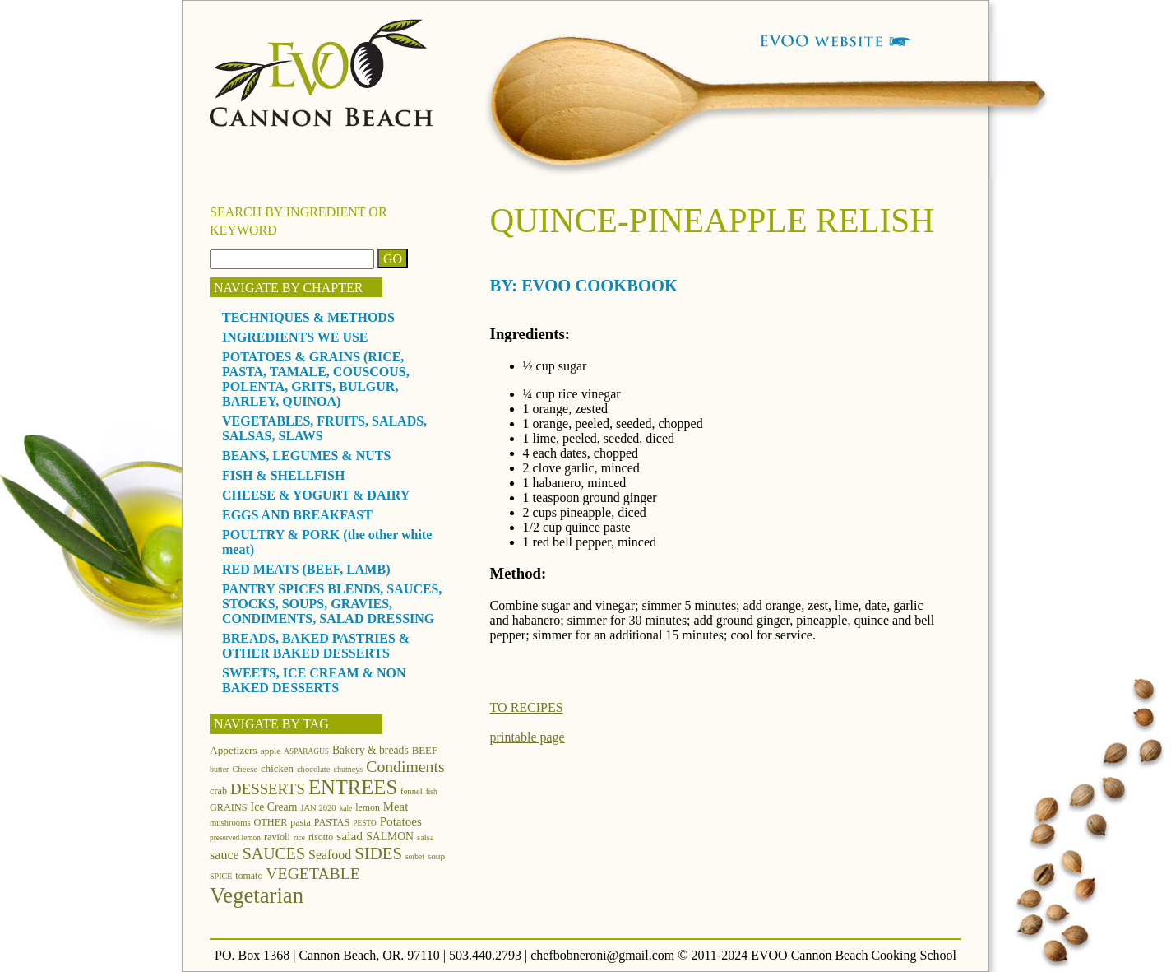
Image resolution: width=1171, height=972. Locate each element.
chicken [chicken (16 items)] (277, 768)
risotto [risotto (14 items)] (320, 837)
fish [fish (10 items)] (431, 792)
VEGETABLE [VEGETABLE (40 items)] (313, 873)
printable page (527, 737)
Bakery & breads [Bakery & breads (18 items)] (370, 750)
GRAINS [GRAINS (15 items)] (229, 807)
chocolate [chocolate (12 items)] (314, 769)
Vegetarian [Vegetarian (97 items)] (256, 895)
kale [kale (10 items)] (346, 808)
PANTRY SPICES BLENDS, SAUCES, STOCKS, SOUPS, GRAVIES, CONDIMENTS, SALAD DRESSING (332, 604)
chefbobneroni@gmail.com (602, 955)
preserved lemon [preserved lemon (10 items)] (235, 838)
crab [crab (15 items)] (218, 791)
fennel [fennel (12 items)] (411, 791)
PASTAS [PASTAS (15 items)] (332, 822)
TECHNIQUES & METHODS (308, 317)
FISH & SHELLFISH (283, 475)
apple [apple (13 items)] (271, 751)
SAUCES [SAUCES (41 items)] (274, 853)
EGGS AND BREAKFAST (297, 515)
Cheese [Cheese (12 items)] (244, 769)
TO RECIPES (526, 707)
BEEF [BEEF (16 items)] (424, 750)
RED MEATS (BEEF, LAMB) (306, 569)
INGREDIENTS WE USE (295, 337)
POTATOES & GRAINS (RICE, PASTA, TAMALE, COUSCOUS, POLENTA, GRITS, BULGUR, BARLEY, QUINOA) (316, 379)
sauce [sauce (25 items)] (224, 855)
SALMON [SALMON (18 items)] (390, 836)
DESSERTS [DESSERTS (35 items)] (267, 789)
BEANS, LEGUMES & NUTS (306, 456)
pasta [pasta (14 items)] (300, 822)
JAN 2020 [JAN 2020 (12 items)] (318, 807)
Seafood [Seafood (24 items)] (329, 855)
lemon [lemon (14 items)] (367, 807)
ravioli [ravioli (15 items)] (277, 837)
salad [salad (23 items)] (349, 836)
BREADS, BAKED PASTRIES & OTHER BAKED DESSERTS (316, 645)
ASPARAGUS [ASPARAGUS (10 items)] (306, 751)
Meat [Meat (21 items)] (395, 806)
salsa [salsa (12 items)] (425, 837)
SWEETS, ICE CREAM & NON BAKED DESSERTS (314, 680)
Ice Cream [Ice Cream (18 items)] (274, 807)
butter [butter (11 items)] (219, 769)
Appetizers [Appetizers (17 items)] (233, 750)
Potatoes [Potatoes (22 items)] (401, 821)
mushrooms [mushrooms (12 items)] (230, 822)
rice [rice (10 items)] (299, 838)
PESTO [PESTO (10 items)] (364, 823)
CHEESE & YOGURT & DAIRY (316, 495)
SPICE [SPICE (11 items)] (221, 876)
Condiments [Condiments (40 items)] (405, 766)
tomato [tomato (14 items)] (248, 875)
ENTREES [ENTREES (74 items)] (352, 787)
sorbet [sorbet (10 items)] (414, 857)
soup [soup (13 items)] (436, 856)
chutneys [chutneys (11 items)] (348, 769)
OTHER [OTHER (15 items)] (271, 822)
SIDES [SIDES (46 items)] (378, 853)
